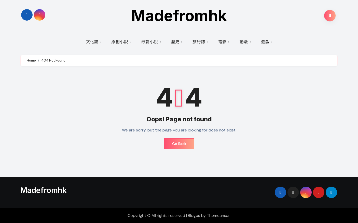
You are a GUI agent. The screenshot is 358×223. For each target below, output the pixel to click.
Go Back (179, 143)
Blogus (194, 215)
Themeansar (218, 215)
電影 (223, 41)
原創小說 (120, 41)
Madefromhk (179, 15)
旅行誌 (199, 41)
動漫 (244, 41)
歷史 (176, 41)
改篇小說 (150, 41)
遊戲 (266, 41)
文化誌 (93, 41)
